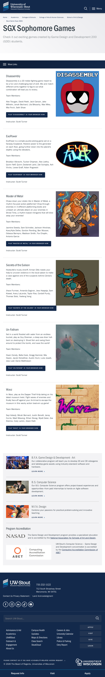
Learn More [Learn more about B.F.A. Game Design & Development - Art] (37, 471)
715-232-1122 (43, 584)
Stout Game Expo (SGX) (14, 21)
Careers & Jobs (63, 630)
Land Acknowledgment (42, 596)
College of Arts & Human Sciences (51, 17)
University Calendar (65, 634)
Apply (90, 627)
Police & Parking (64, 641)
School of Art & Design (75, 17)
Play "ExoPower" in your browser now (25, 175)
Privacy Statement (21, 596)
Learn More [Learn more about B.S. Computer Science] (37, 496)
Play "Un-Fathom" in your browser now (25, 368)
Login (90, 646)
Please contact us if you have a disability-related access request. (33, 661)
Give (90, 640)
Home (5, 17)
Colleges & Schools (29, 17)
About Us (10, 648)
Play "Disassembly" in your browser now (26, 115)
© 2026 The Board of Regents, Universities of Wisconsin (29, 664)
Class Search (37, 641)
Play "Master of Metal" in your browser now (28, 243)
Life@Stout (10, 637)
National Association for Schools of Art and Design (73, 538)
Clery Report (62, 645)
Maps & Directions (39, 637)
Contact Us (8, 596)
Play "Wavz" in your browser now (23, 428)
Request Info (17, 673)
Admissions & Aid (13, 630)
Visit (90, 634)
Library (59, 637)
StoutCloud (36, 645)
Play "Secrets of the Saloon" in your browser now (31, 308)
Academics (15, 17)
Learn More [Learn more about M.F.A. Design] (37, 517)
